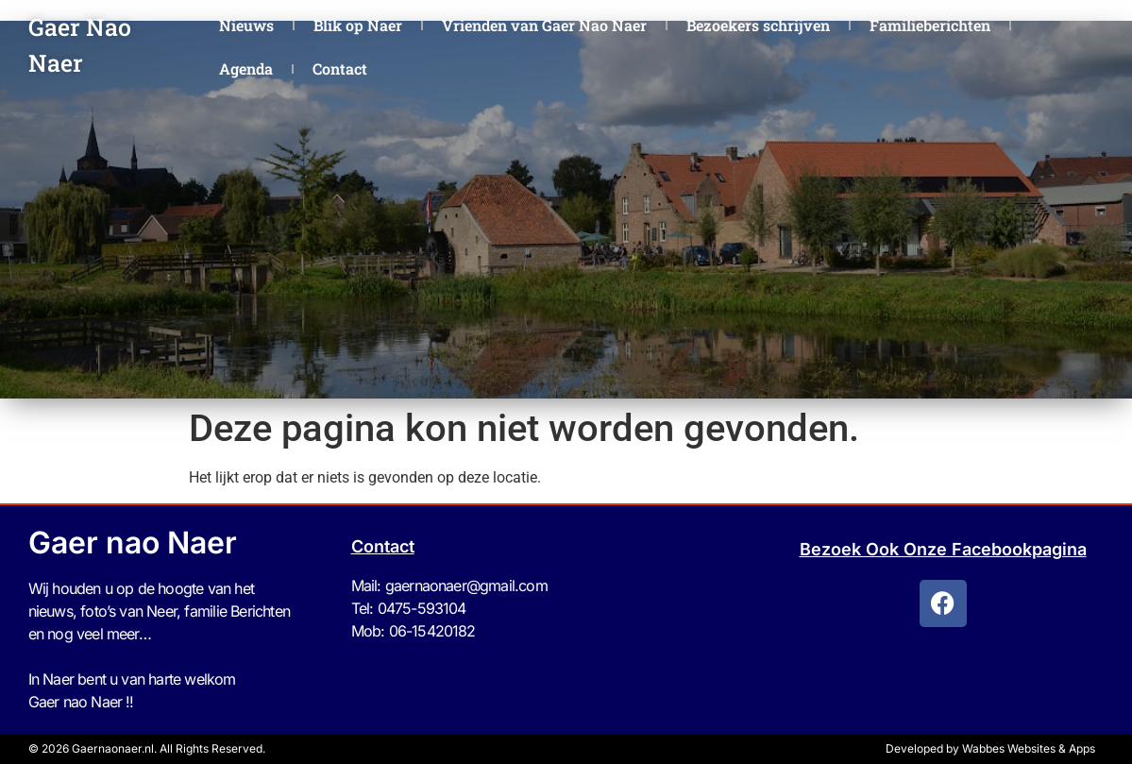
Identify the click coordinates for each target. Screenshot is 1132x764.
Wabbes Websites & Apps (1028, 748)
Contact (340, 68)
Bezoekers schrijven (758, 25)
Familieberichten (930, 25)
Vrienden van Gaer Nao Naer (544, 25)
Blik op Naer (357, 25)
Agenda (246, 68)
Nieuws (246, 25)
